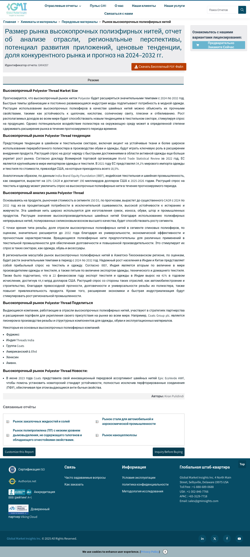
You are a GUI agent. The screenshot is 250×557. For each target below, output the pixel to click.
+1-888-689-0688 (203, 487)
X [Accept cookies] (165, 552)
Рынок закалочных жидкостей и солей (41, 421)
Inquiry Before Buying (169, 452)
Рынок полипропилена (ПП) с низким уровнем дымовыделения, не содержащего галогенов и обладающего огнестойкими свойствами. (47, 435)
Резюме (93, 80)
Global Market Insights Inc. (24, 538)
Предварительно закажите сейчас (215, 45)
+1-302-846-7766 (197, 491)
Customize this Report (19, 452)
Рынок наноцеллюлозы (119, 435)
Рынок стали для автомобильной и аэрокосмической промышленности (129, 421)
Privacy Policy (150, 551)
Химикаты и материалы (39, 22)
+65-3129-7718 (197, 496)
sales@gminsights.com (203, 501)
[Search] (242, 10)
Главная (9, 22)
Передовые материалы (80, 22)
